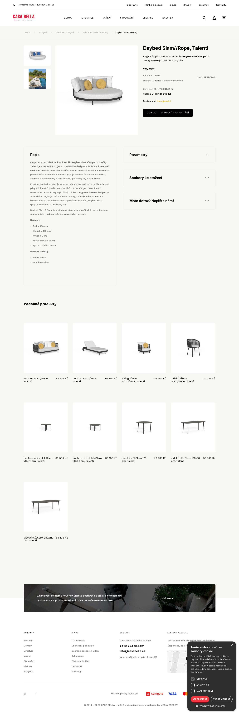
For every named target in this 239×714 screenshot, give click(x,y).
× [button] (232, 645)
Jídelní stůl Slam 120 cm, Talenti (134, 459)
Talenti (156, 75)
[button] (212, 706)
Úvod (27, 32)
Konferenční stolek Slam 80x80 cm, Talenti (87, 459)
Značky (187, 5)
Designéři (204, 5)
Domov (68, 18)
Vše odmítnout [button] (221, 699)
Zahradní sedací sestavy (95, 32)
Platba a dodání (154, 5)
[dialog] (211, 676)
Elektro (147, 18)
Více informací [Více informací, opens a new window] (197, 672)
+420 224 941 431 (44, 4)
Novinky (28, 640)
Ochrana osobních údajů (85, 651)
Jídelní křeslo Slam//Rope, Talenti (182, 380)
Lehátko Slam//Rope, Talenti (85, 380)
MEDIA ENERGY (169, 705)
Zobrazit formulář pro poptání (168, 113)
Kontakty (221, 5)
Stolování (126, 18)
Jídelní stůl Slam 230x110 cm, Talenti (39, 539)
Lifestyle (87, 18)
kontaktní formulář (146, 657)
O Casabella (78, 640)
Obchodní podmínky (83, 645)
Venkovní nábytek (65, 32)
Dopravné (132, 5)
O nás (173, 5)
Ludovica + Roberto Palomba (167, 80)
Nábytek (167, 18)
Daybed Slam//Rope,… (127, 32)
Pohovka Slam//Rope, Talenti (36, 380)
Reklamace (78, 656)
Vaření (107, 18)
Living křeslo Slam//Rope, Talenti (133, 380)
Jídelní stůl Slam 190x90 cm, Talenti (185, 459)
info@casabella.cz (132, 651)
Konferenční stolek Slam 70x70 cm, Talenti (38, 459)
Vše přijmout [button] (200, 699)
